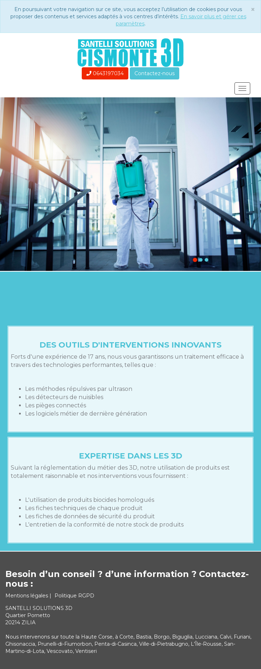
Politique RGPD (74, 595)
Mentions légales (27, 595)
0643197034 (105, 73)
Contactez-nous (154, 73)
